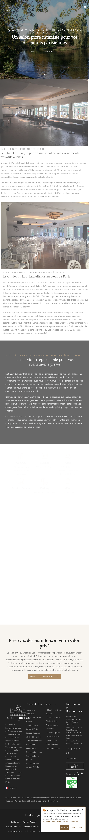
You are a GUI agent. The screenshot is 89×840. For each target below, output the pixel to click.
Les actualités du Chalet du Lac (53, 719)
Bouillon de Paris (15, 831)
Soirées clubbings (33, 733)
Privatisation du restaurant (52, 727)
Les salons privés (53, 732)
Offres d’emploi (52, 736)
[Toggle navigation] (85, 8)
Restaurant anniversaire (31, 746)
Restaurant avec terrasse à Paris (32, 765)
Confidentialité (52, 744)
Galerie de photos (33, 736)
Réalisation (53, 801)
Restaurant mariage (34, 752)
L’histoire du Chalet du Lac (54, 712)
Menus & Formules (33, 717)
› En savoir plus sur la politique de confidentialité (60, 821)
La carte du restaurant (30, 712)
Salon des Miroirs (31, 826)
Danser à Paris (32, 729)
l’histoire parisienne (63, 182)
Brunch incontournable (32, 723)
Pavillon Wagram (30, 822)
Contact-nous (51, 740)
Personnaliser (77, 827)
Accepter (64, 827)
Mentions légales (53, 748)
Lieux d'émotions (13, 826)
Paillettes (15, 822)
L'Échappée (30, 831)
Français (10, 788)
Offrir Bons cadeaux (34, 740)
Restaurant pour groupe (32, 758)
